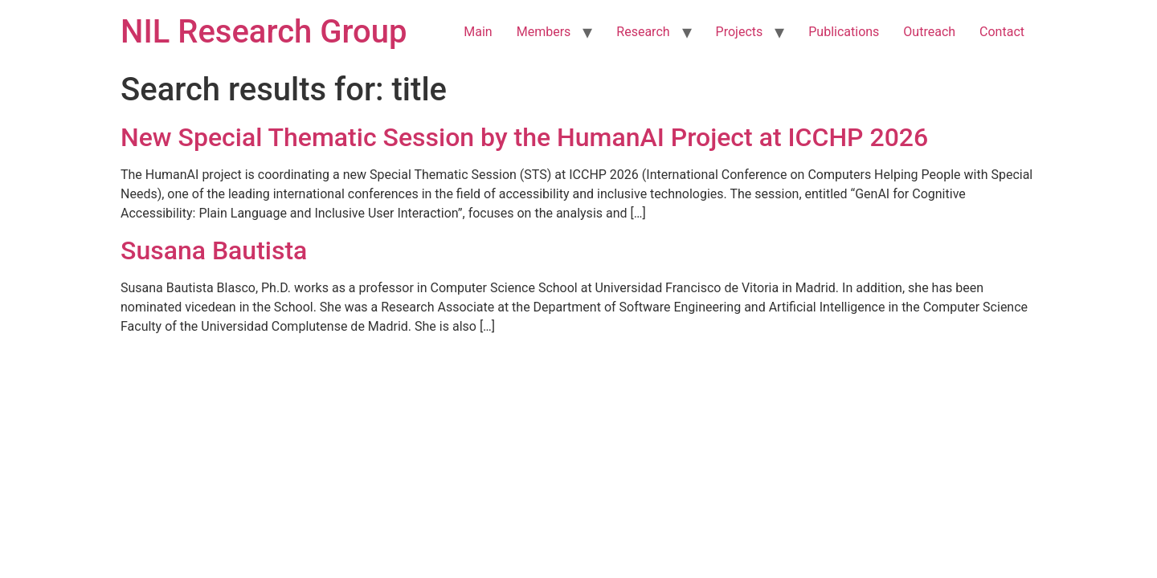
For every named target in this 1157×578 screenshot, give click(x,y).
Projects (739, 31)
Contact (1001, 31)
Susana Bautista (214, 250)
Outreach (929, 31)
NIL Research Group (264, 32)
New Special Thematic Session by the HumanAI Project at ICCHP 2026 (524, 137)
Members (544, 31)
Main (478, 31)
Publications (843, 31)
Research (642, 31)
